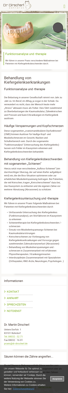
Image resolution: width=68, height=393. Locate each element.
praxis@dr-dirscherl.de (16, 343)
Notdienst (14, 311)
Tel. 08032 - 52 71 (13, 336)
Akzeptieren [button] (57, 379)
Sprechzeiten (16, 304)
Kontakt (13, 291)
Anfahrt (13, 298)
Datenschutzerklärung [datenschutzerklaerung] (23, 388)
